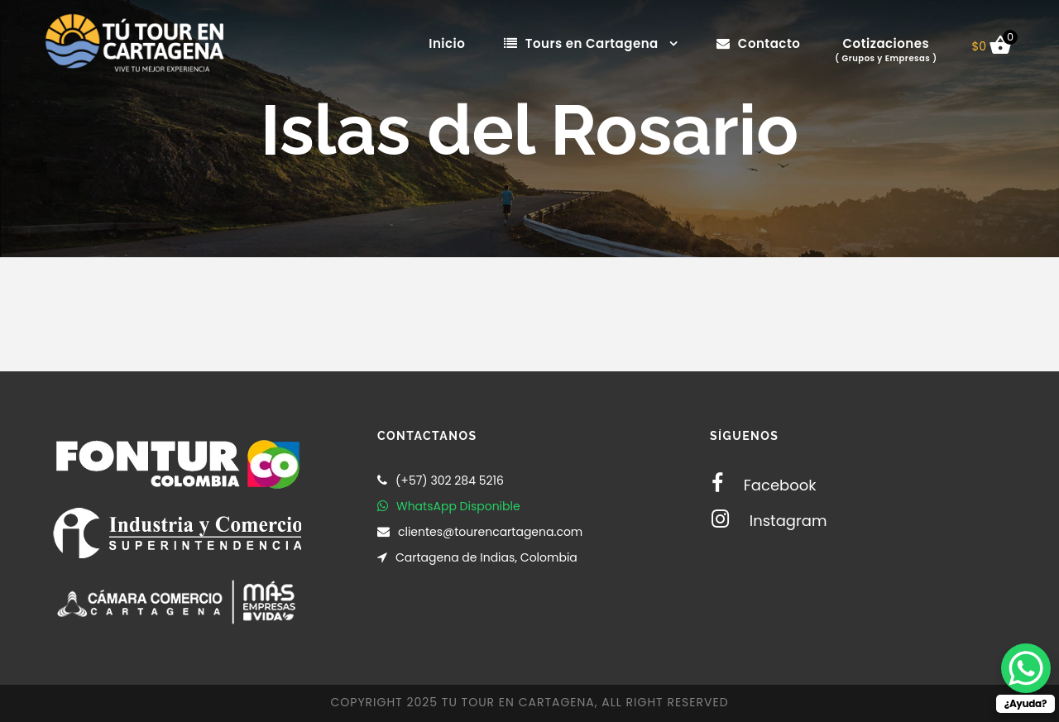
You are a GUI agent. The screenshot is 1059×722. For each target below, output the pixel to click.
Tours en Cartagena (581, 43)
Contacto (758, 43)
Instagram (769, 520)
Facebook (764, 485)
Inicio (447, 43)
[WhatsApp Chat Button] (1026, 668)
